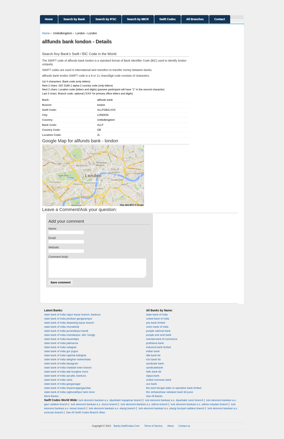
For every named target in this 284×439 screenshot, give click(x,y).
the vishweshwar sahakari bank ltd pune (169, 395)
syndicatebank (154, 371)
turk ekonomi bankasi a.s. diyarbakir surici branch (174, 403)
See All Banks (154, 399)
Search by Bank (74, 19)
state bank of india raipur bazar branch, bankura (72, 318)
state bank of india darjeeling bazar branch (69, 326)
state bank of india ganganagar (62, 387)
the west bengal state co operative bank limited (173, 391)
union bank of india (157, 330)
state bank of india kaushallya (61, 342)
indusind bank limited (158, 350)
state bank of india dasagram (61, 367)
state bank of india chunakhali (61, 330)
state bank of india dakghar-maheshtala (67, 363)
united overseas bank (158, 383)
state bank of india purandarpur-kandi (66, 334)
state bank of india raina (58, 383)
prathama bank (155, 346)
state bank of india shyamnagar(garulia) (67, 391)
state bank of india (157, 318)
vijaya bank (152, 379)
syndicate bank (155, 367)
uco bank (151, 387)
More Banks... (52, 399)
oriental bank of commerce (161, 342)
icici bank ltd (153, 363)
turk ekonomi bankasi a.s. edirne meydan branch (199, 407)
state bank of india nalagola (60, 350)
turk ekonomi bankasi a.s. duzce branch (94, 407)
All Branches (195, 19)
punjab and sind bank (158, 338)
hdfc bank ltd (153, 375)
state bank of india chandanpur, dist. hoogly (69, 338)
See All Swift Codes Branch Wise (85, 416)
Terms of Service (153, 429)
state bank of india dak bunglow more (66, 375)
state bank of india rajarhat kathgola (65, 358)
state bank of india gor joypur (61, 354)
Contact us (184, 429)
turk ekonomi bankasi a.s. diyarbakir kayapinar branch (110, 403)
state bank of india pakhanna (61, 346)
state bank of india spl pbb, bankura (65, 379)
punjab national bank (158, 334)
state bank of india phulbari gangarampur (68, 322)
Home (49, 19)
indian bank (153, 354)
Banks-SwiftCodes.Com (127, 429)
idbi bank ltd (153, 358)
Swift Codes (167, 19)
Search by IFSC (105, 19)
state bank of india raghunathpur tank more (69, 395)
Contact (219, 19)
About (170, 429)
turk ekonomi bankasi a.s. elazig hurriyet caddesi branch (171, 412)
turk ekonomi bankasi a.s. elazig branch (112, 412)
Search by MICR (138, 19)
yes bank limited (155, 326)
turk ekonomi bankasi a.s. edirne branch (144, 407)
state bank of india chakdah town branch (68, 371)
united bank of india (157, 322)
